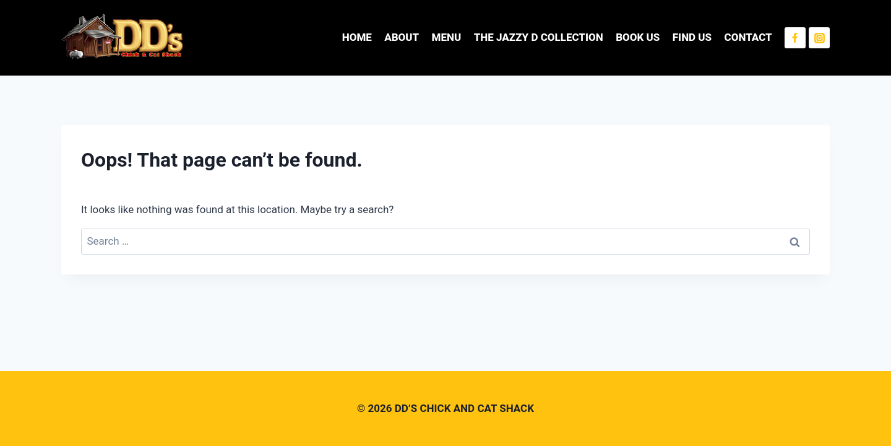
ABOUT (401, 37)
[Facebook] (795, 37)
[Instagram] (819, 37)
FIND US (692, 37)
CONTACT (748, 37)
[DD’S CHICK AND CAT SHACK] (123, 38)
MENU (447, 37)
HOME (357, 37)
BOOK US (638, 37)
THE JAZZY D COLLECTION (538, 37)
